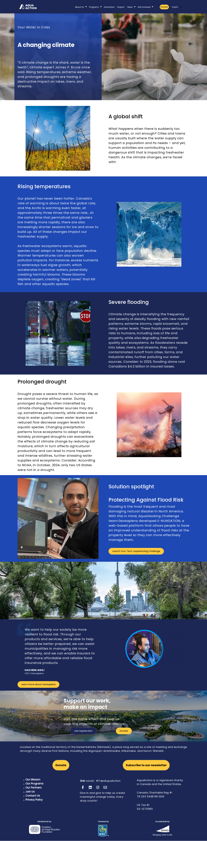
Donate (164, 6)
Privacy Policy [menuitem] (34, 799)
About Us (79, 7)
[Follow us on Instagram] (98, 787)
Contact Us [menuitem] (32, 795)
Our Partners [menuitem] (33, 787)
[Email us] (105, 787)
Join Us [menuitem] (30, 791)
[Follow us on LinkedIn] (90, 787)
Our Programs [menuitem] (34, 783)
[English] (177, 7)
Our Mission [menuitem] (32, 779)
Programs (94, 7)
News (130, 7)
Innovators (109, 7)
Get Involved (144, 7)
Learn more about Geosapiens (38, 684)
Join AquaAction (83, 731)
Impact (121, 7)
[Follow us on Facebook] (83, 787)
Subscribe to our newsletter (146, 765)
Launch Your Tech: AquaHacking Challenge (136, 551)
